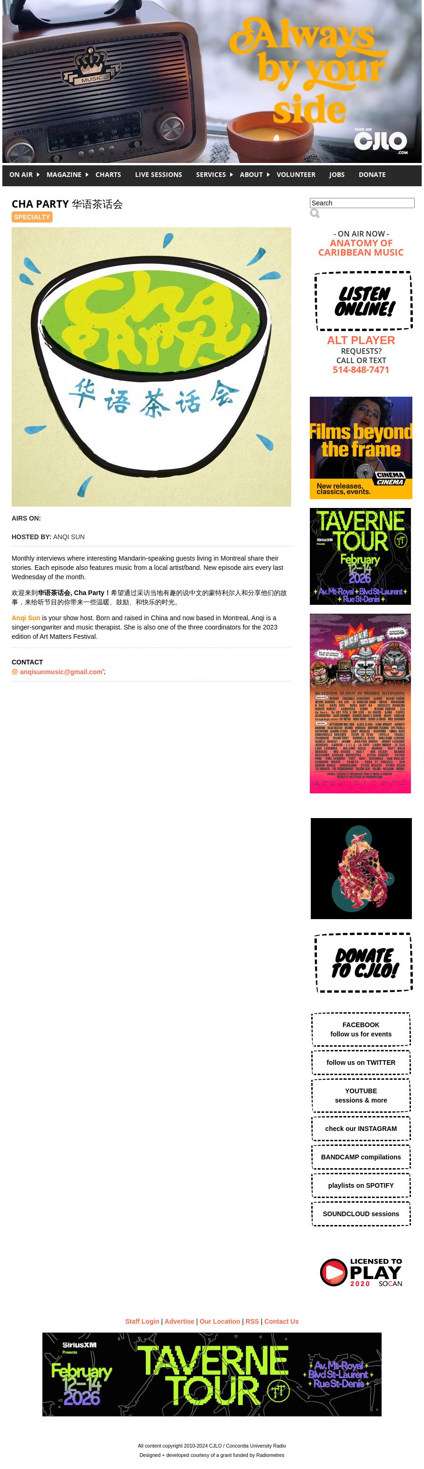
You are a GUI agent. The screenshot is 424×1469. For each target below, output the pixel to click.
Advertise (179, 1321)
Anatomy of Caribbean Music (361, 248)
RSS (252, 1321)
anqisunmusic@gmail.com (61, 672)
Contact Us (281, 1321)
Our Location (220, 1321)
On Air (21, 174)
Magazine (64, 174)
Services (211, 174)
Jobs (337, 174)
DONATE (372, 174)
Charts (108, 174)
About (251, 174)
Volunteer (296, 174)
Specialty (32, 217)
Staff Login (142, 1321)
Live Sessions (158, 174)
